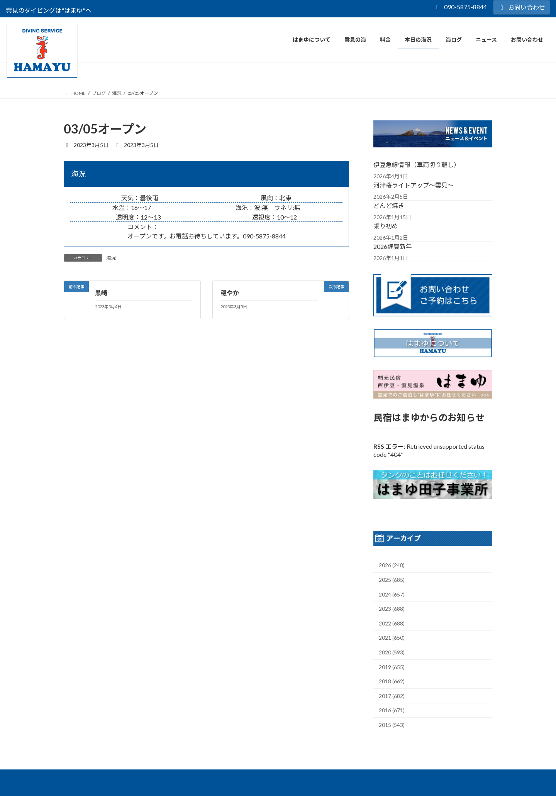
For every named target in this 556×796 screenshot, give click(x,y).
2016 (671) (392, 710)
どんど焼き (388, 205)
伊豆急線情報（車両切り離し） (416, 164)
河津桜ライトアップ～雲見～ (413, 184)
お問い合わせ (521, 7)
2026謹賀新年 (392, 246)
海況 (110, 258)
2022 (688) (392, 623)
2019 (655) (392, 667)
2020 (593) (392, 652)
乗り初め (385, 225)
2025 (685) (392, 579)
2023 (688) (392, 608)
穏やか (229, 292)
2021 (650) (392, 637)
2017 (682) (392, 696)
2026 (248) (392, 565)
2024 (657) (392, 594)
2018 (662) (392, 681)
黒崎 (101, 292)
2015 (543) (392, 725)
